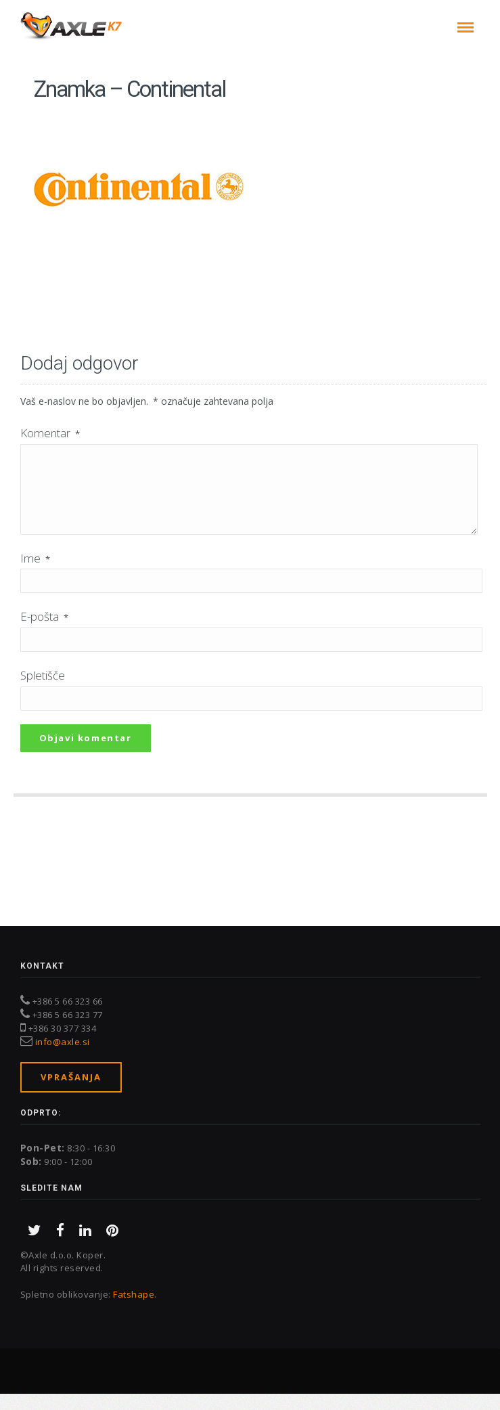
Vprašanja (71, 1093)
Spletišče (42, 691)
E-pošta (44, 632)
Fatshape (133, 1310)
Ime (35, 574)
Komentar (50, 433)
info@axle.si (62, 1058)
